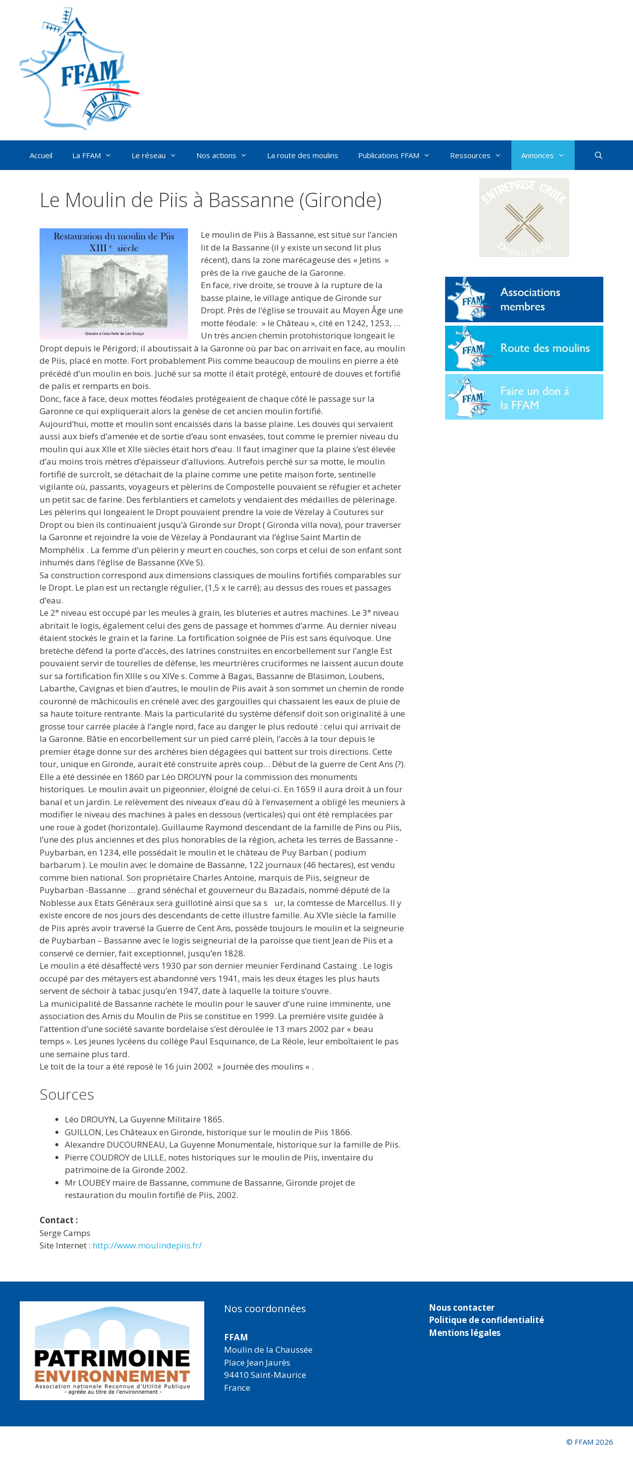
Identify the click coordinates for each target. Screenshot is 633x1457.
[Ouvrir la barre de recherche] (598, 155)
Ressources (480, 155)
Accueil (41, 155)
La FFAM (97, 155)
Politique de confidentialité (486, 1320)
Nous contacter (462, 1307)
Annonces (548, 155)
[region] (112, 1350)
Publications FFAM (399, 155)
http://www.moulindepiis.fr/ (147, 1245)
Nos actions (226, 155)
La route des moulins (302, 155)
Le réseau (159, 155)
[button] (524, 217)
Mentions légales (464, 1332)
